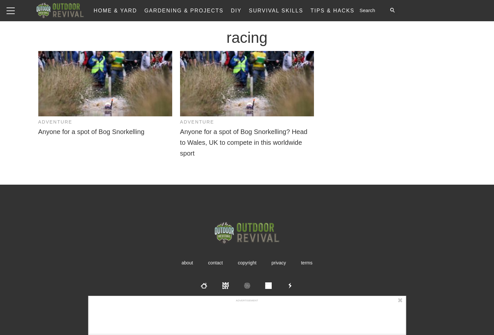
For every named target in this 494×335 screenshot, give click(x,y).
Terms (306, 262)
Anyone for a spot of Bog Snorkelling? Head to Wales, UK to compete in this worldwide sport (243, 142)
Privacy (278, 262)
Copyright (247, 262)
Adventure (55, 122)
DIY (236, 10)
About (187, 262)
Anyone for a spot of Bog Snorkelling (91, 131)
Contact (215, 262)
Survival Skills (276, 10)
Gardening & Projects (184, 10)
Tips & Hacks (333, 10)
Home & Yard (115, 10)
